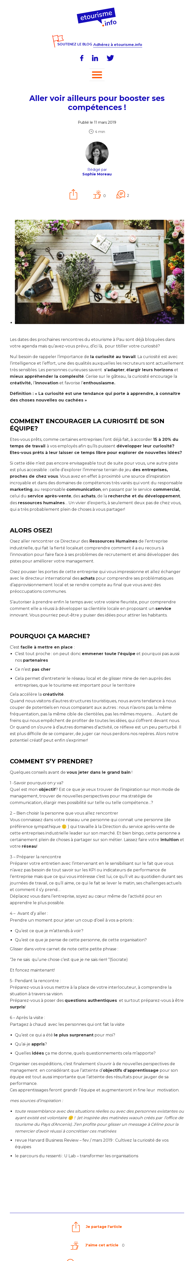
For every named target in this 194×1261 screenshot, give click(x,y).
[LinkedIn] (95, 58)
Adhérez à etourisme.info (117, 44)
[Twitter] (110, 58)
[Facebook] (81, 58)
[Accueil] (97, 9)
